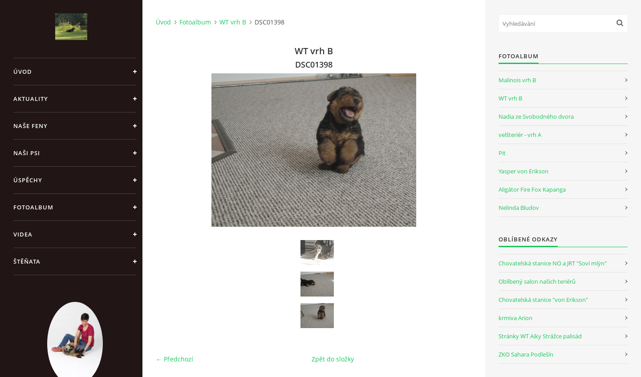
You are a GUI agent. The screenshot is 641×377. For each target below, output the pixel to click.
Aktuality (30, 99)
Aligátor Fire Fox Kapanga (532, 189)
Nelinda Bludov (519, 208)
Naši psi (26, 153)
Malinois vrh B (517, 80)
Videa (22, 234)
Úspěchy (27, 180)
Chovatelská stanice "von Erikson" (543, 300)
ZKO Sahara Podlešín (526, 354)
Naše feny (30, 126)
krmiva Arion (515, 318)
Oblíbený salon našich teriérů (537, 281)
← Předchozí (174, 359)
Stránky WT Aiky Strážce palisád (540, 336)
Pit (502, 153)
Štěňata (27, 261)
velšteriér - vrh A (520, 135)
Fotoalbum (33, 207)
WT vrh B (232, 22)
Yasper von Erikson (523, 171)
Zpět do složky (333, 359)
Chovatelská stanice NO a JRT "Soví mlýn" (553, 263)
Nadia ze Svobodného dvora (536, 116)
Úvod (22, 72)
